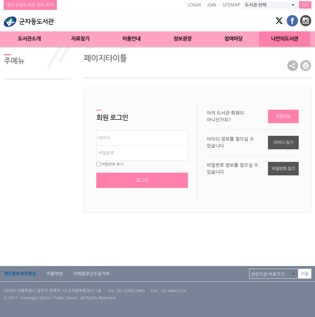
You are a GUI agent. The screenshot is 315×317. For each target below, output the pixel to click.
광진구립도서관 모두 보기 (30, 5)
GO (305, 5)
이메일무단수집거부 (91, 274)
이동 (305, 274)
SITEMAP (231, 5)
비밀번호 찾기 (283, 168)
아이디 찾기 (283, 142)
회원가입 (283, 116)
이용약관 (54, 274)
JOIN (211, 5)
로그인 (142, 180)
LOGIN (194, 5)
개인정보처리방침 (20, 274)
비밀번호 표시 (109, 164)
